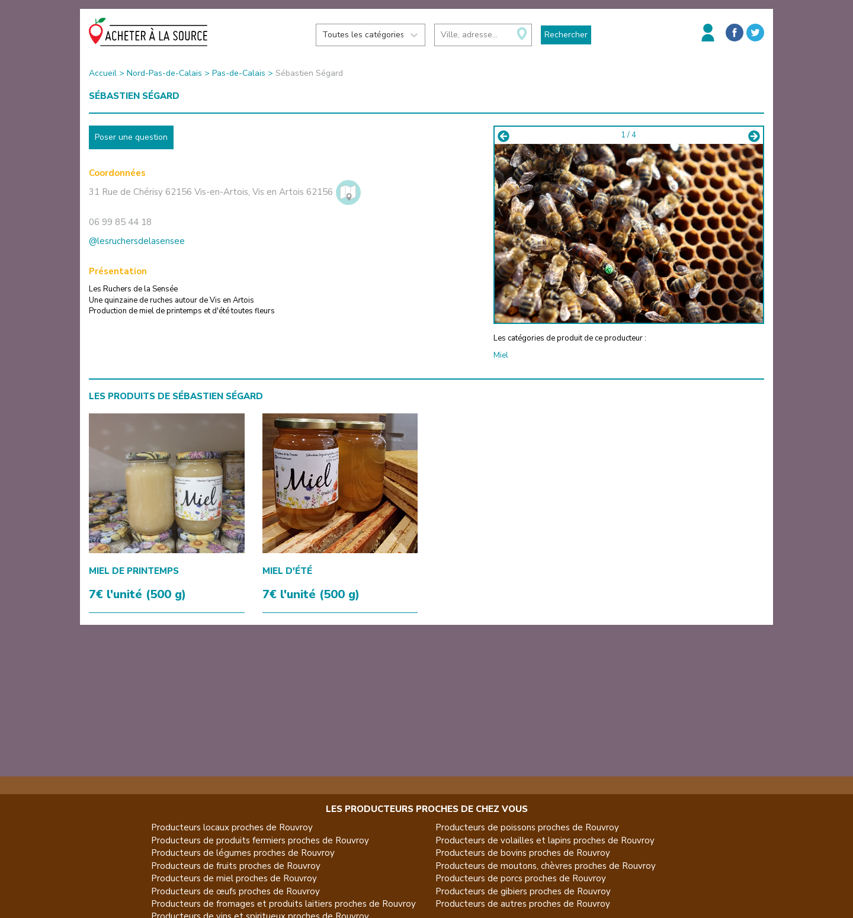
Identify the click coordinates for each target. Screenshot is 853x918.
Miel (500, 355)
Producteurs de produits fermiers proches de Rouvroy (260, 840)
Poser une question (131, 137)
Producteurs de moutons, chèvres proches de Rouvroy (545, 866)
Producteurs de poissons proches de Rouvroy (527, 827)
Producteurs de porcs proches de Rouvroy (520, 878)
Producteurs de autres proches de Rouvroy (522, 904)
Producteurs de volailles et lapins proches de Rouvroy (545, 840)
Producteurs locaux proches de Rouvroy (232, 827)
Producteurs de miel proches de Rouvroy (234, 878)
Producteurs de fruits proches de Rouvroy (235, 866)
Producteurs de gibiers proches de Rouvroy (523, 891)
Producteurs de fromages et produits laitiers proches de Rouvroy (283, 904)
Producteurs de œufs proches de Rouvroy (235, 891)
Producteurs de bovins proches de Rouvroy (522, 853)
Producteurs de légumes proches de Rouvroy (243, 853)
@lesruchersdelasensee (137, 241)
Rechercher (566, 34)
